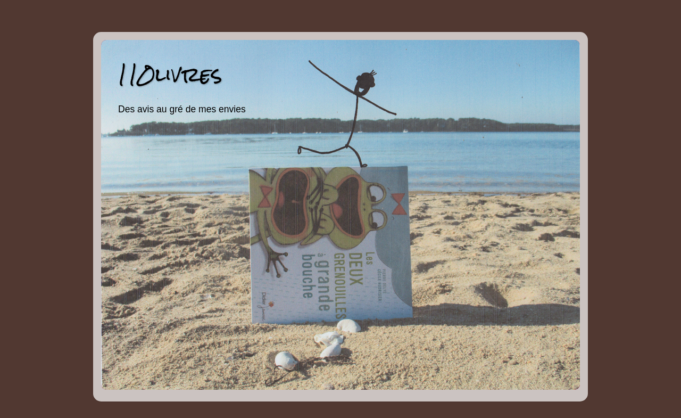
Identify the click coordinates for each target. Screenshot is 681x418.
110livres (169, 74)
